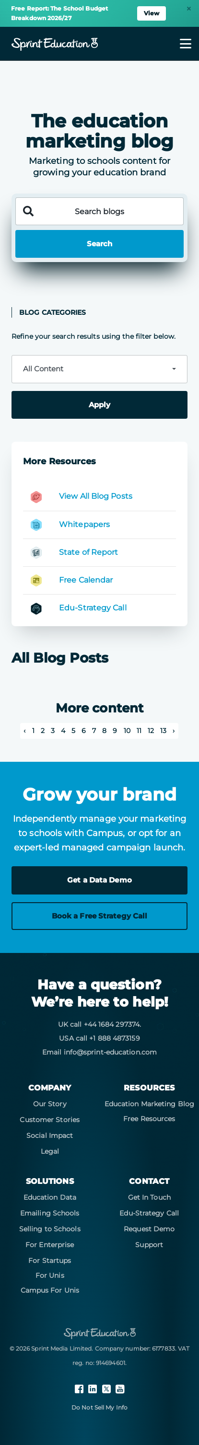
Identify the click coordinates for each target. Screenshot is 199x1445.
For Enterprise (49, 1244)
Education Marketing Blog (149, 1104)
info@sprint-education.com (110, 1052)
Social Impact (49, 1135)
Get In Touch (149, 1197)
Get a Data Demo (99, 879)
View (151, 13)
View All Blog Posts (95, 496)
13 (163, 730)
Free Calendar (86, 580)
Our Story (50, 1104)
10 (127, 730)
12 (151, 730)
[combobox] (99, 369)
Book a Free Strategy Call (100, 915)
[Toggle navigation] (179, 43)
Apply (99, 404)
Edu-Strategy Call (93, 607)
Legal (50, 1151)
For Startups (49, 1260)
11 (139, 730)
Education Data (49, 1197)
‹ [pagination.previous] (24, 730)
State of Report (88, 552)
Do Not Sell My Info (99, 1407)
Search (99, 243)
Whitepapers (84, 524)
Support (149, 1244)
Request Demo (149, 1229)
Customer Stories (50, 1119)
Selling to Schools (50, 1229)
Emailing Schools (50, 1213)
